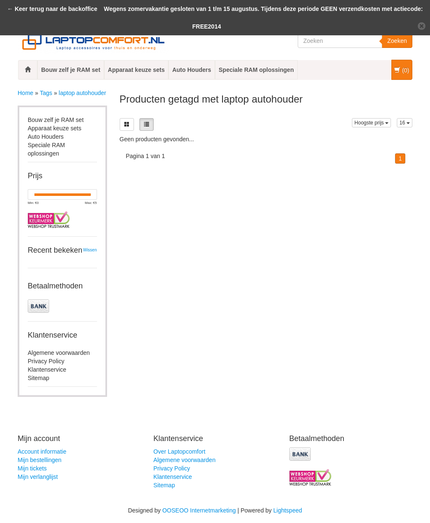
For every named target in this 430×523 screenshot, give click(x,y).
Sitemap (38, 378)
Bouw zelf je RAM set (70, 69)
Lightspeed (287, 510)
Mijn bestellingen (39, 460)
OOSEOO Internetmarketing (199, 510)
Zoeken (397, 40)
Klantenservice (47, 369)
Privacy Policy (46, 361)
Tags (46, 93)
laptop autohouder (82, 93)
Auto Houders (191, 69)
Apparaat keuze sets (136, 69)
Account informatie (42, 451)
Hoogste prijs (371, 123)
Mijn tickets (32, 468)
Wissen (90, 250)
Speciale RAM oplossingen (256, 69)
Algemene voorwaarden (59, 352)
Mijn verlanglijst (38, 476)
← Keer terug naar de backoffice (52, 8)
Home (25, 93)
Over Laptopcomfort (179, 451)
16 (404, 123)
